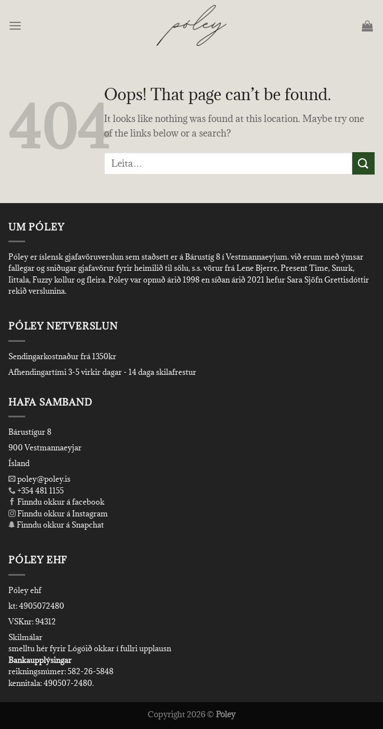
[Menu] (15, 25)
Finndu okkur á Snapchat (56, 525)
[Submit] (363, 163)
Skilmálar (25, 637)
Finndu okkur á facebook (56, 502)
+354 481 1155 (40, 491)
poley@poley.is (39, 479)
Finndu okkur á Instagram (58, 514)
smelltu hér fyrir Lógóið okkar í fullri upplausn (89, 648)
